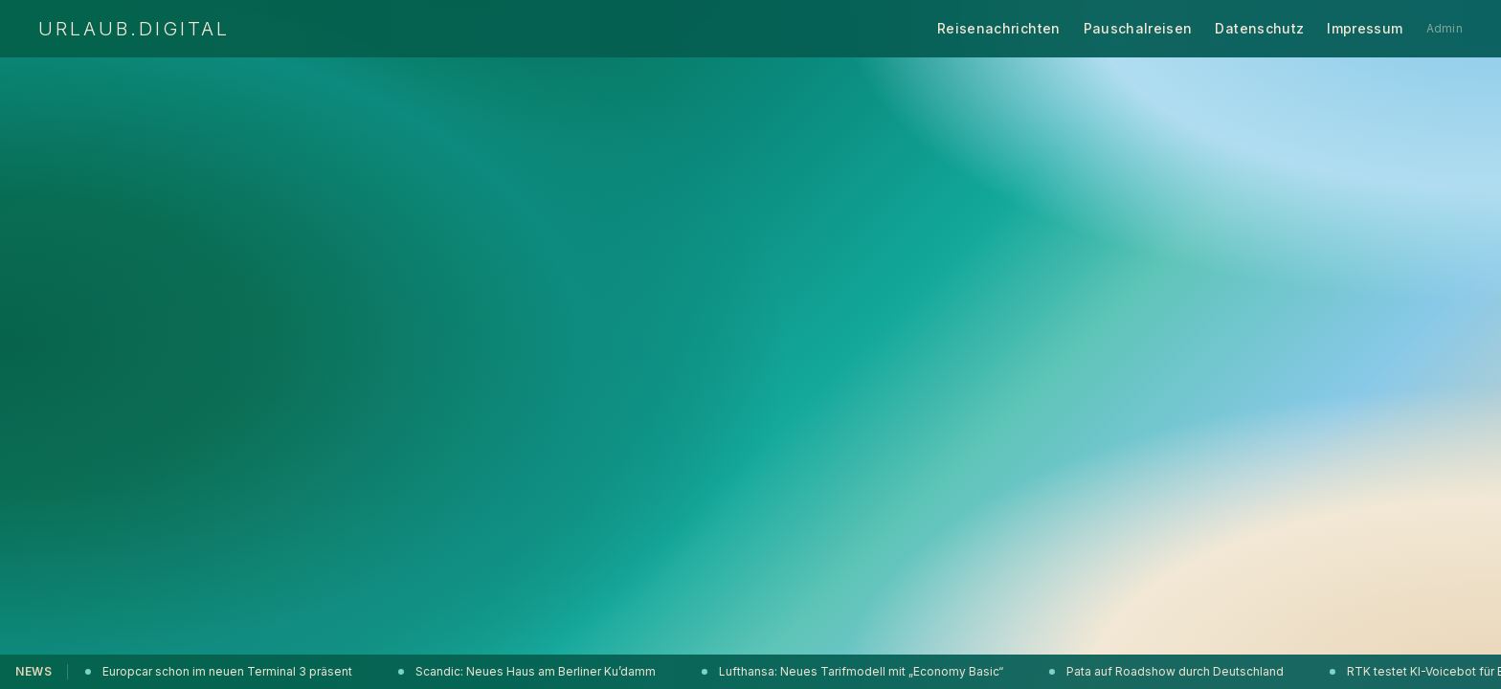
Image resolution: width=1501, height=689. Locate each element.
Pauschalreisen (1138, 28)
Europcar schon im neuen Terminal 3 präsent (220, 671)
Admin (1445, 28)
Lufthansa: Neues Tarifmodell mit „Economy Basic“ (854, 671)
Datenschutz (1259, 28)
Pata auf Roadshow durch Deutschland (1168, 671)
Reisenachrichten (999, 28)
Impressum (1364, 28)
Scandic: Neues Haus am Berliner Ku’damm (529, 671)
